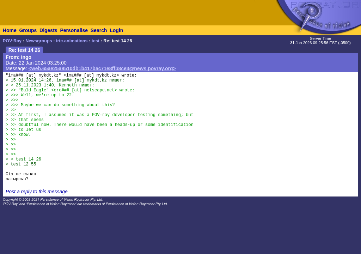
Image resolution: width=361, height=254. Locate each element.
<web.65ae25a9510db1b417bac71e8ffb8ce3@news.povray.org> (102, 68)
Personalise (74, 30)
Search (99, 30)
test (95, 40)
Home (10, 30)
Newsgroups (38, 40)
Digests (48, 30)
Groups (28, 30)
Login (116, 30)
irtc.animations (72, 40)
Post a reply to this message (37, 191)
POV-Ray (12, 40)
